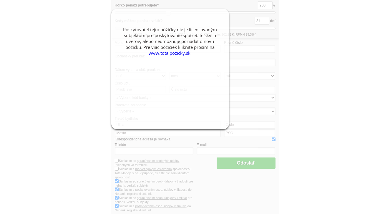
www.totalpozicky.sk (169, 53)
